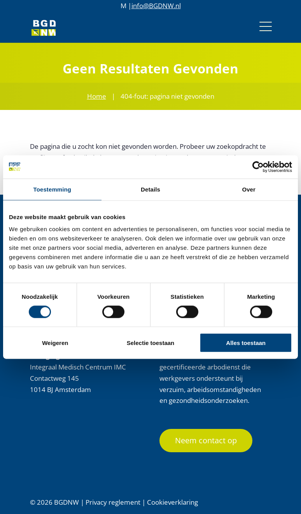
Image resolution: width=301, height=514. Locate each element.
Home (96, 96)
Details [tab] (150, 189)
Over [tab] (249, 189)
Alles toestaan (246, 343)
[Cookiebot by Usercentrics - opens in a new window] (258, 166)
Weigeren (55, 343)
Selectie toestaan (151, 343)
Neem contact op (206, 440)
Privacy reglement (113, 502)
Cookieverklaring (172, 502)
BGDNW (66, 502)
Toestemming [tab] (52, 189)
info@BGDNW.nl (156, 5)
